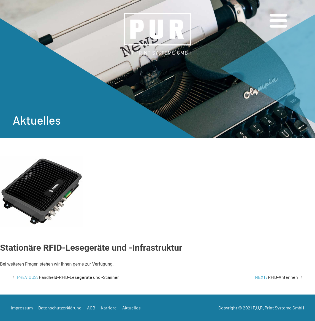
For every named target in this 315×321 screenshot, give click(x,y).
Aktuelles (131, 307)
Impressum (22, 307)
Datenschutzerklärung (60, 307)
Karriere (109, 307)
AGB (91, 307)
